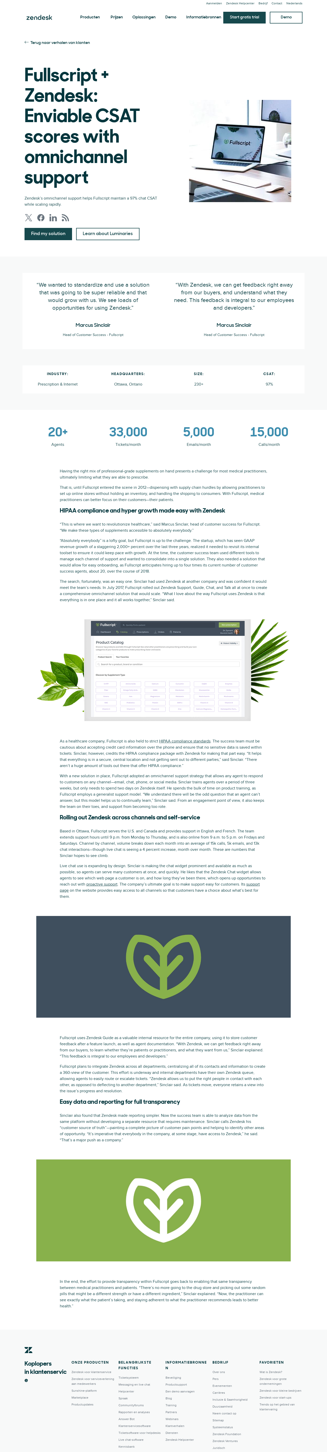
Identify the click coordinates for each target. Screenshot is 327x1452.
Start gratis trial (244, 17)
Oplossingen (144, 17)
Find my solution (48, 233)
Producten (90, 17)
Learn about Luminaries (108, 233)
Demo (170, 17)
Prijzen (117, 17)
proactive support (102, 884)
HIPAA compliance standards (185, 741)
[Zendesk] (29, 1358)
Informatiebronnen (203, 17)
